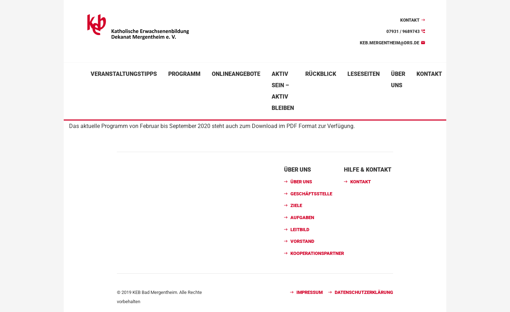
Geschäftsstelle (311, 193)
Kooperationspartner (317, 253)
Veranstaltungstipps (124, 74)
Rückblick (320, 74)
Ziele (296, 205)
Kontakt (410, 20)
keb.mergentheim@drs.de (389, 42)
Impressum (309, 292)
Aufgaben (302, 217)
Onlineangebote (236, 74)
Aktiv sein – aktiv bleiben (283, 91)
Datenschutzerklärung (364, 292)
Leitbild (299, 229)
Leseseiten (363, 74)
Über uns (398, 80)
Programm (184, 74)
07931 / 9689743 (403, 31)
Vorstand (302, 241)
